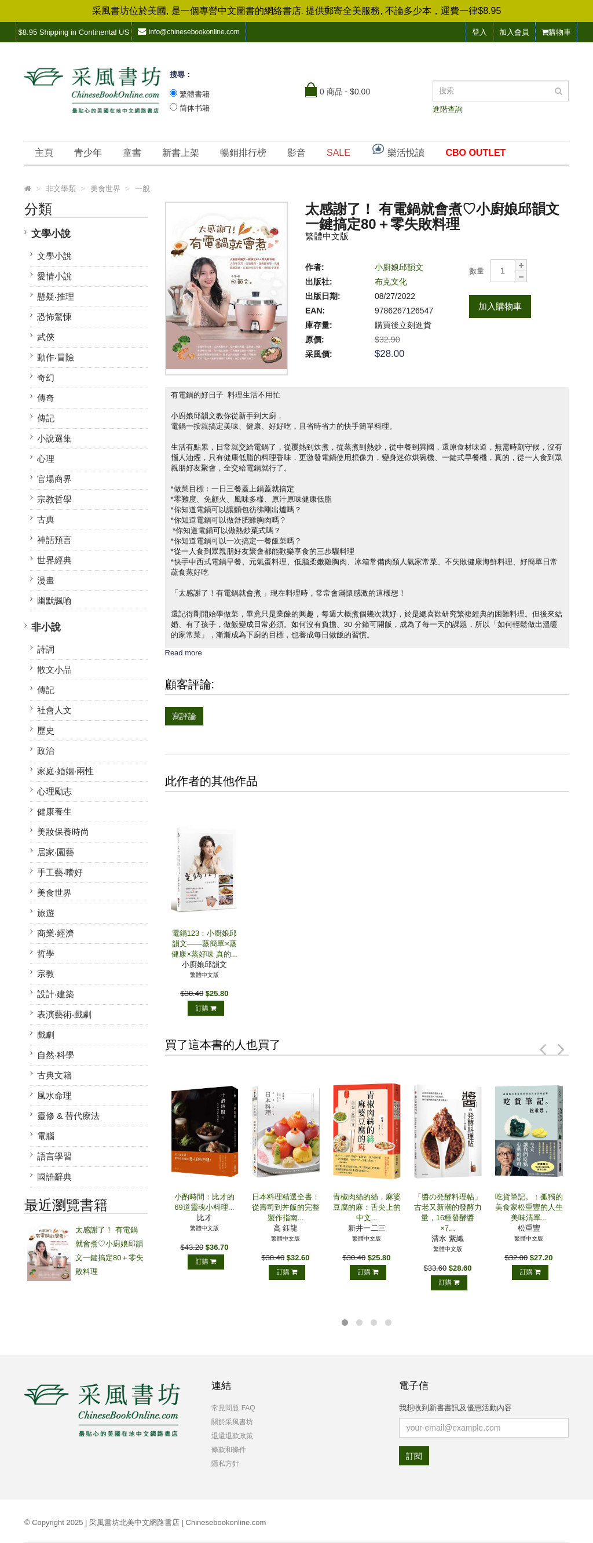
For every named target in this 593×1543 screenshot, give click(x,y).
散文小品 (54, 669)
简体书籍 (195, 108)
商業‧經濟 (55, 933)
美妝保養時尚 (63, 832)
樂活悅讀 (397, 150)
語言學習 (54, 1156)
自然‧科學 (55, 1055)
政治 (45, 751)
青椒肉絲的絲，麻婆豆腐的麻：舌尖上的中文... (367, 1207)
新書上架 (180, 153)
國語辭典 (54, 1176)
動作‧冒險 (55, 357)
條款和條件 (228, 1450)
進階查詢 (448, 109)
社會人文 (54, 710)
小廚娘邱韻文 (399, 267)
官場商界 (54, 479)
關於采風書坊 (232, 1422)
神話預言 (54, 540)
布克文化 (391, 281)
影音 (296, 153)
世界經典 (54, 560)
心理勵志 (54, 791)
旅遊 (45, 913)
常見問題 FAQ (233, 1408)
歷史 (45, 730)
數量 (476, 271)
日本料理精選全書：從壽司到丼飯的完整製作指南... (286, 1207)
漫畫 (45, 580)
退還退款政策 (232, 1436)
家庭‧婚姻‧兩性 (65, 771)
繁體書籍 (195, 94)
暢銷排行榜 (243, 153)
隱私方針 (225, 1464)
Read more (183, 652)
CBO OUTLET (475, 153)
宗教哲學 (54, 499)
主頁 (44, 153)
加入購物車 (500, 306)
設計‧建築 (55, 994)
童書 (132, 153)
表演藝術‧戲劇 (64, 1014)
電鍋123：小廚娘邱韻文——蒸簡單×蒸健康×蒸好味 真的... (204, 943)
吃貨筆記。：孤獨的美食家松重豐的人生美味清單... (529, 1207)
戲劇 (45, 1034)
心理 (45, 459)
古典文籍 (54, 1075)
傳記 (45, 418)
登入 (479, 32)
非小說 (46, 627)
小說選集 (54, 438)
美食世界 (54, 893)
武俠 (45, 337)
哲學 (45, 953)
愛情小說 (54, 276)
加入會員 (514, 32)
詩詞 (45, 649)
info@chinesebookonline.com (189, 31)
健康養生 (54, 811)
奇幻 (45, 377)
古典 (45, 519)
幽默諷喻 (54, 600)
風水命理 (54, 1095)
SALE (338, 153)
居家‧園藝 (55, 852)
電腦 (45, 1136)
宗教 (45, 974)
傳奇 (45, 398)
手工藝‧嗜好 (60, 872)
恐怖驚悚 (54, 317)
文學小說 (51, 233)
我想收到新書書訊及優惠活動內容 (455, 1407)
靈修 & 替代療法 (68, 1116)
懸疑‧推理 (55, 296)
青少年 (88, 153)
